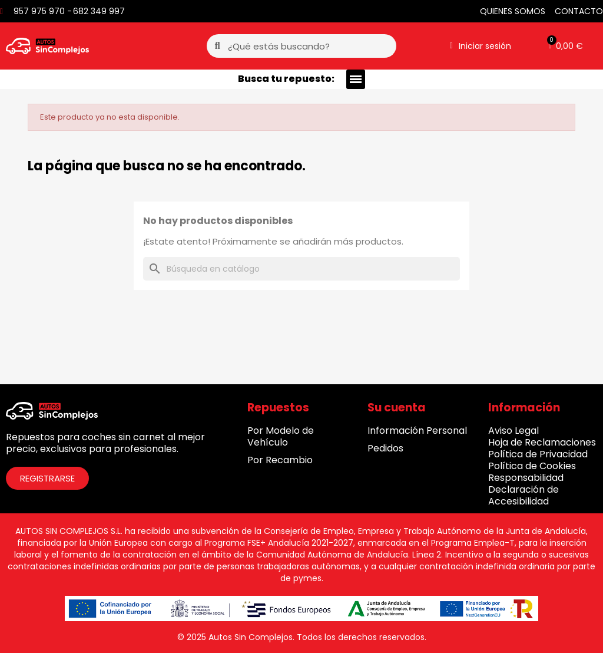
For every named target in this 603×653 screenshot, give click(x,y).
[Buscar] (301, 269)
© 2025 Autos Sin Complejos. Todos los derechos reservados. (301, 637)
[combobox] (302, 46)
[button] (566, 46)
